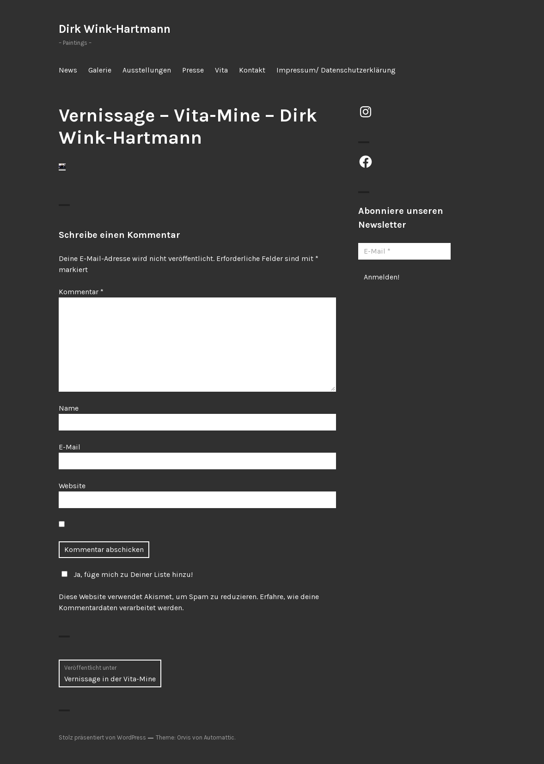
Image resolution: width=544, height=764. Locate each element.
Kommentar (81, 291)
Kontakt (252, 70)
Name (69, 408)
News (68, 70)
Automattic (219, 737)
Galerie (99, 70)
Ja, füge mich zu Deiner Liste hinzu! (126, 574)
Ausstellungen (146, 70)
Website (72, 485)
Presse (193, 70)
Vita (221, 70)
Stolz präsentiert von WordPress (102, 737)
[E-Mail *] (404, 251)
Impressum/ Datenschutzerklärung (336, 70)
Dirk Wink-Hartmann (115, 29)
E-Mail (69, 447)
